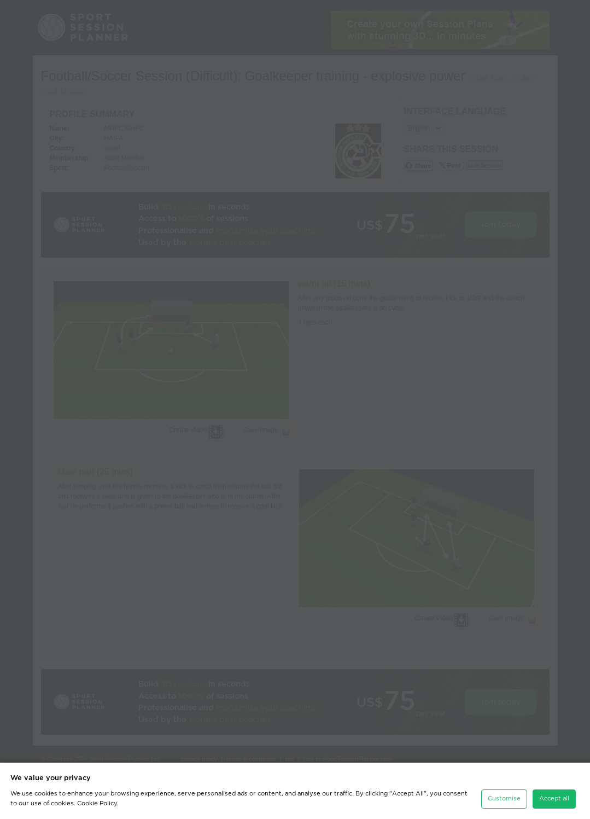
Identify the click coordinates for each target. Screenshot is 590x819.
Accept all (554, 798)
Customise (504, 798)
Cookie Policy (97, 803)
